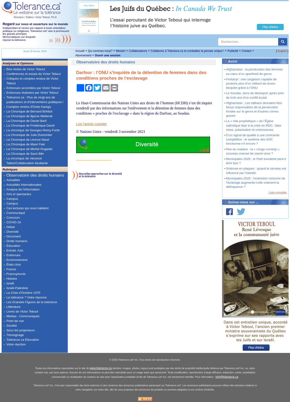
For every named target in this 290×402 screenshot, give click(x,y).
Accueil (79, 51)
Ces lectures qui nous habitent (27, 208)
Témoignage (15, 335)
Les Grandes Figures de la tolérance (31, 302)
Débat (10, 227)
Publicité (232, 51)
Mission (120, 51)
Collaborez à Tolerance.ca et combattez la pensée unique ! (187, 51)
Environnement (17, 260)
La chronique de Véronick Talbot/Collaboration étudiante (27, 161)
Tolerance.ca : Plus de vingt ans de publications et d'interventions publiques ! (35, 100)
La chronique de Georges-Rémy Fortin (33, 130)
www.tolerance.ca (101, 368)
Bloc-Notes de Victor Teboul (25, 69)
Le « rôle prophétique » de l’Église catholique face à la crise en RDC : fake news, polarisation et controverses (253, 125)
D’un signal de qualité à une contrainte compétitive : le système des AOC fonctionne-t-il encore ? (252, 139)
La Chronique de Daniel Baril (26, 121)
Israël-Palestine (17, 288)
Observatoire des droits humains (35, 175)
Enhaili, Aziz (14, 250)
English (282, 51)
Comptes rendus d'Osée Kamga (28, 106)
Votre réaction (16, 344)
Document (13, 236)
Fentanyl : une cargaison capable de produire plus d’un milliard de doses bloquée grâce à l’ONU (251, 83)
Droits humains (16, 241)
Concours (13, 217)
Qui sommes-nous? (100, 51)
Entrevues (13, 255)
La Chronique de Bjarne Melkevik (29, 116)
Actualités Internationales (23, 184)
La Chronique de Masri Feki (25, 144)
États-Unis (13, 264)
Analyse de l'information (23, 189)
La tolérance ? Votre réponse (26, 297)
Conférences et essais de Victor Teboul (33, 74)
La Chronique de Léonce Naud (27, 139)
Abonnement (83, 55)
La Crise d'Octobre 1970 (23, 292)
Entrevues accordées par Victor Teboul (33, 88)
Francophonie (16, 274)
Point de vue (15, 321)
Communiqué (15, 213)
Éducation (13, 245)
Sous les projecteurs (20, 330)
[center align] (282, 42)
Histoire (11, 278)
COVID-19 (13, 222)
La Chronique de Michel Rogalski (29, 149)
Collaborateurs (138, 51)
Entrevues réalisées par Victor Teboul (32, 92)
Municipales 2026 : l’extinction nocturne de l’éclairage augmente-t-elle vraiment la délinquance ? (255, 183)
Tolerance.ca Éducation (22, 339)
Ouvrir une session (107, 55)
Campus (12, 199)
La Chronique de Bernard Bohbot (29, 111)
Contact (246, 51)
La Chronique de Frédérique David (30, 125)
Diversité (12, 231)
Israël (10, 283)
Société (11, 325)
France (11, 269)
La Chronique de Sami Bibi (25, 153)
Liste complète (277, 192)
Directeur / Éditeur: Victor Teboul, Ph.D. (35, 17)
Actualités (13, 180)
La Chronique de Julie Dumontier (29, 135)
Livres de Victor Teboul (22, 311)
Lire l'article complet (91, 124)
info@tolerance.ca (226, 377)
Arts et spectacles (18, 194)
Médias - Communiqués (23, 316)
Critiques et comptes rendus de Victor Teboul (32, 81)
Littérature (13, 307)
